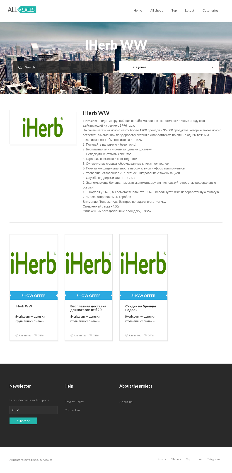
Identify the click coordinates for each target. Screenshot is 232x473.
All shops (156, 10)
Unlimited (23, 335)
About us (126, 402)
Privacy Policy (74, 402)
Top (174, 10)
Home (138, 10)
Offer (39, 335)
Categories (210, 10)
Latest (189, 10)
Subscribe (23, 421)
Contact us (72, 410)
